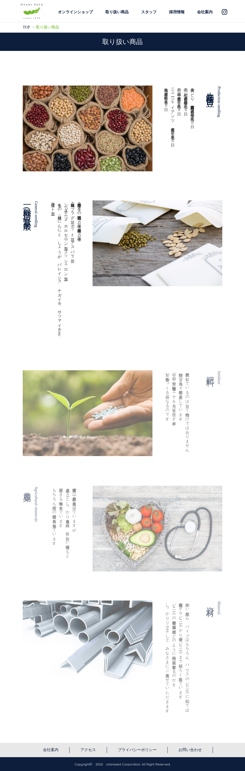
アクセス (88, 750)
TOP (26, 27)
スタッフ (149, 12)
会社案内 (205, 12)
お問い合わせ (190, 750)
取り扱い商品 (117, 12)
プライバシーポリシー (137, 750)
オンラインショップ (75, 12)
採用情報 (177, 12)
